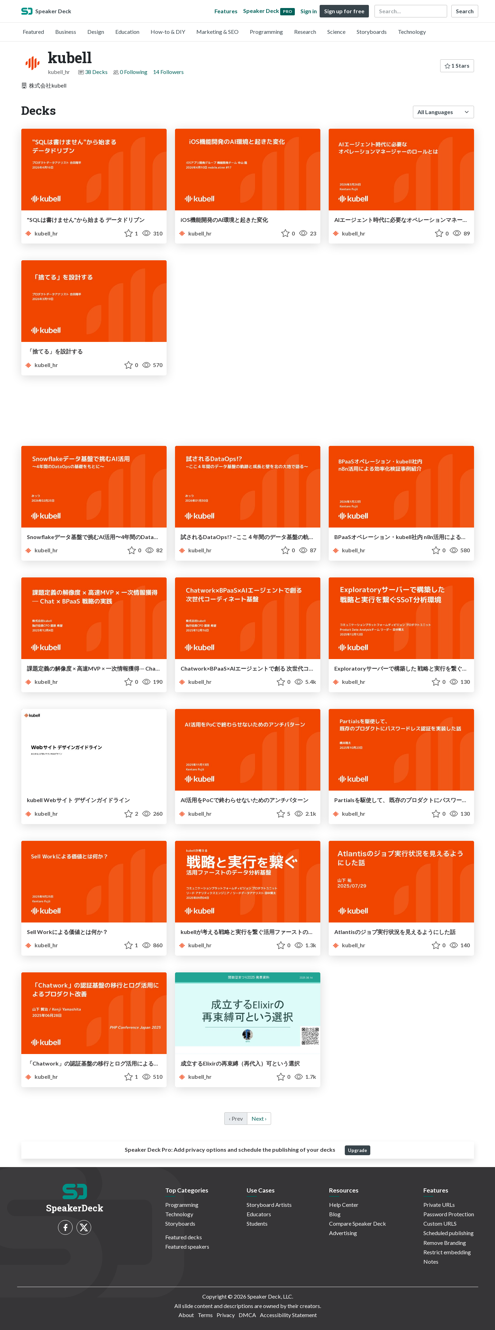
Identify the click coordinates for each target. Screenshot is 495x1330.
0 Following (133, 71)
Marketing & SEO (217, 31)
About (186, 1315)
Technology (412, 31)
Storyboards (372, 31)
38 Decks (96, 71)
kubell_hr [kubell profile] (41, 233)
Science (336, 31)
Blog (335, 1214)
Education (127, 31)
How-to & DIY (168, 31)
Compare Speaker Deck (357, 1223)
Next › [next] (259, 1118)
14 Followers (168, 71)
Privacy (226, 1315)
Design (95, 31)
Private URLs (439, 1204)
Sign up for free (344, 11)
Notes (430, 1261)
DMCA (247, 1315)
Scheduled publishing (448, 1233)
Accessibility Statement (288, 1315)
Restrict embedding (447, 1252)
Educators (259, 1214)
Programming (266, 31)
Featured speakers (187, 1246)
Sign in (308, 11)
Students (257, 1223)
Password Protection (448, 1214)
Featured (33, 31)
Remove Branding (444, 1242)
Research (305, 31)
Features (226, 11)
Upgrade (357, 1150)
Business (65, 31)
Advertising (343, 1233)
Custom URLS (440, 1223)
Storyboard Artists (269, 1204)
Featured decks (183, 1237)
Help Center (343, 1204)
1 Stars (457, 65)
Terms (205, 1315)
